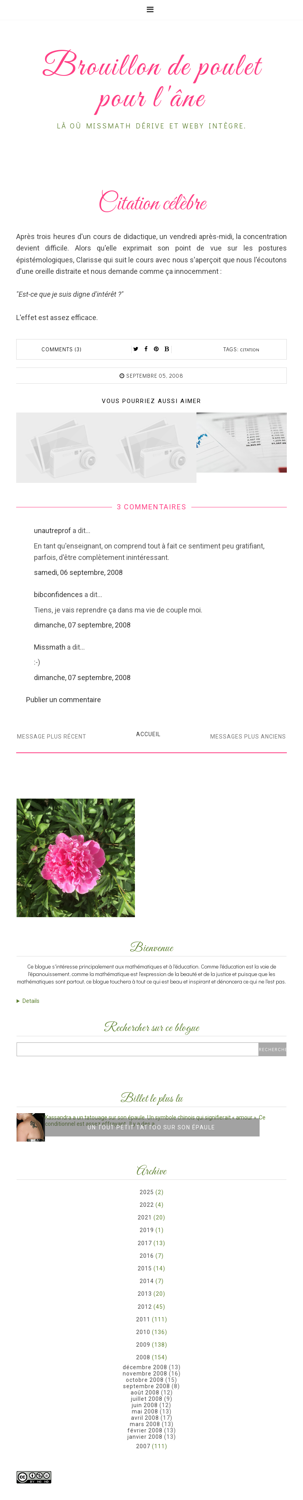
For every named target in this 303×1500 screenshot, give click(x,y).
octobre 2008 (145, 1380)
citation (250, 349)
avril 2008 (145, 1418)
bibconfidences (58, 594)
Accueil (148, 734)
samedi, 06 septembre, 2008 (78, 572)
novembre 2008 (145, 1373)
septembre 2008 (146, 1386)
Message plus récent (51, 736)
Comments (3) (61, 349)
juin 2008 (145, 1405)
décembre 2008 (145, 1367)
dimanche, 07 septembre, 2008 (82, 625)
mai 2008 (145, 1411)
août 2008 (145, 1392)
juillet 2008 (147, 1399)
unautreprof (52, 530)
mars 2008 (145, 1424)
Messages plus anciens (248, 736)
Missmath (49, 647)
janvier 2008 (145, 1437)
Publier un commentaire (63, 699)
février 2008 (145, 1430)
